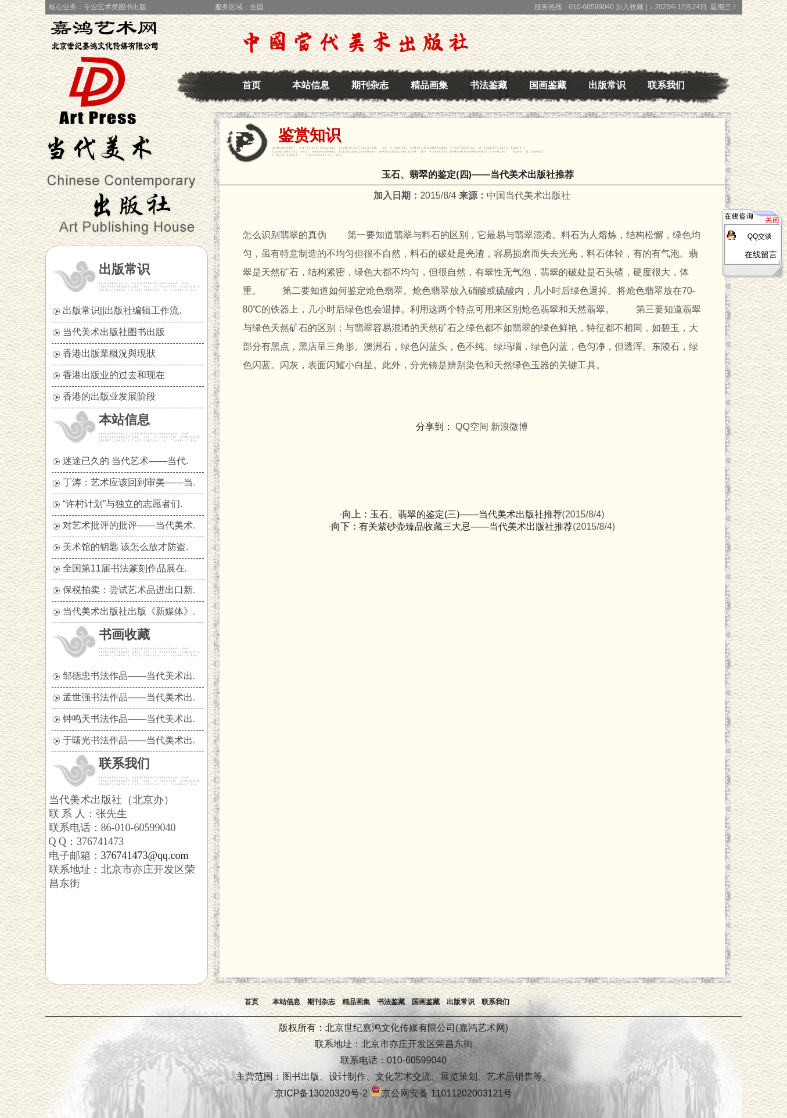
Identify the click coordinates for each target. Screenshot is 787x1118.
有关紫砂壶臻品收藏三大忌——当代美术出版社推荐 (466, 526)
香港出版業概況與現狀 (109, 353)
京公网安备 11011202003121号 (441, 1093)
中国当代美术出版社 (110, 61)
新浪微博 (509, 427)
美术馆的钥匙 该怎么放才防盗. (126, 547)
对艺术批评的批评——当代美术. (129, 525)
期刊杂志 (370, 85)
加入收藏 (630, 7)
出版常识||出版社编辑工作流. (122, 310)
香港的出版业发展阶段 (109, 396)
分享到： (434, 427)
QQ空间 (471, 427)
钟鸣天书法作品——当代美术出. (129, 719)
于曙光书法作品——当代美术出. (129, 740)
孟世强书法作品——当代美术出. (129, 697)
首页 (251, 85)
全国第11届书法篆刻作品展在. (125, 568)
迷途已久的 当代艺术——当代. (126, 461)
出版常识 (607, 85)
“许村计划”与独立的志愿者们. (123, 504)
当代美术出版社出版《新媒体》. (129, 611)
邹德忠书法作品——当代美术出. (129, 676)
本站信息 (310, 85)
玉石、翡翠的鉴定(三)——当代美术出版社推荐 (466, 514)
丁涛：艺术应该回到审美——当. (129, 482)
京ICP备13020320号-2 (321, 1093)
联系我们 (666, 85)
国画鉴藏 (547, 85)
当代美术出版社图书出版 (114, 332)
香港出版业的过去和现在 (114, 375)
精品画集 (429, 85)
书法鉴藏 (488, 85)
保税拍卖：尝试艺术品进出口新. (129, 590)
